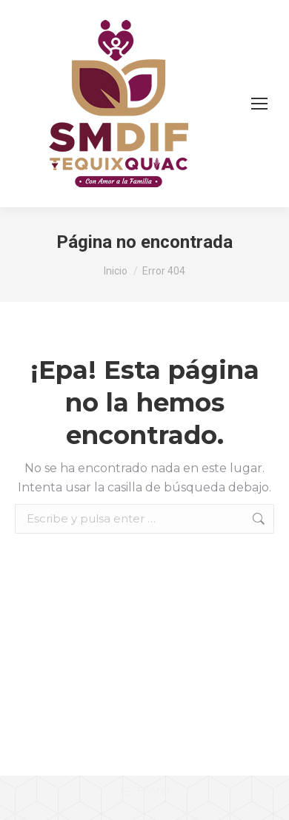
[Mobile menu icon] (259, 103)
